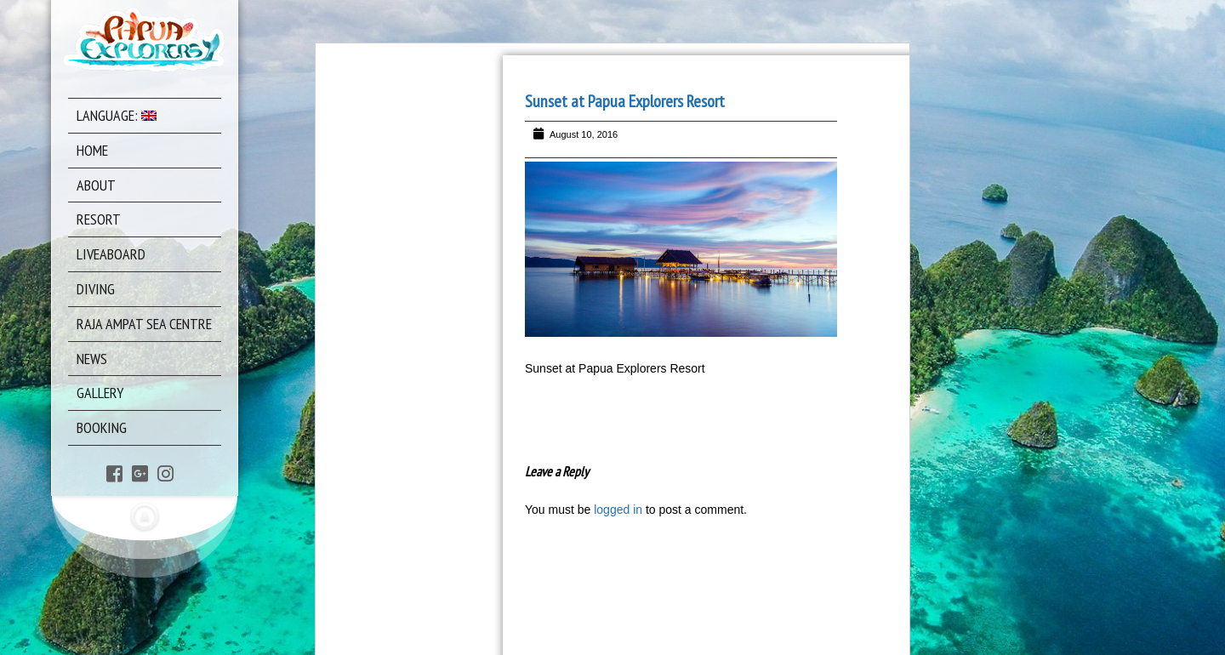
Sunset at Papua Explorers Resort (625, 101)
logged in (618, 509)
